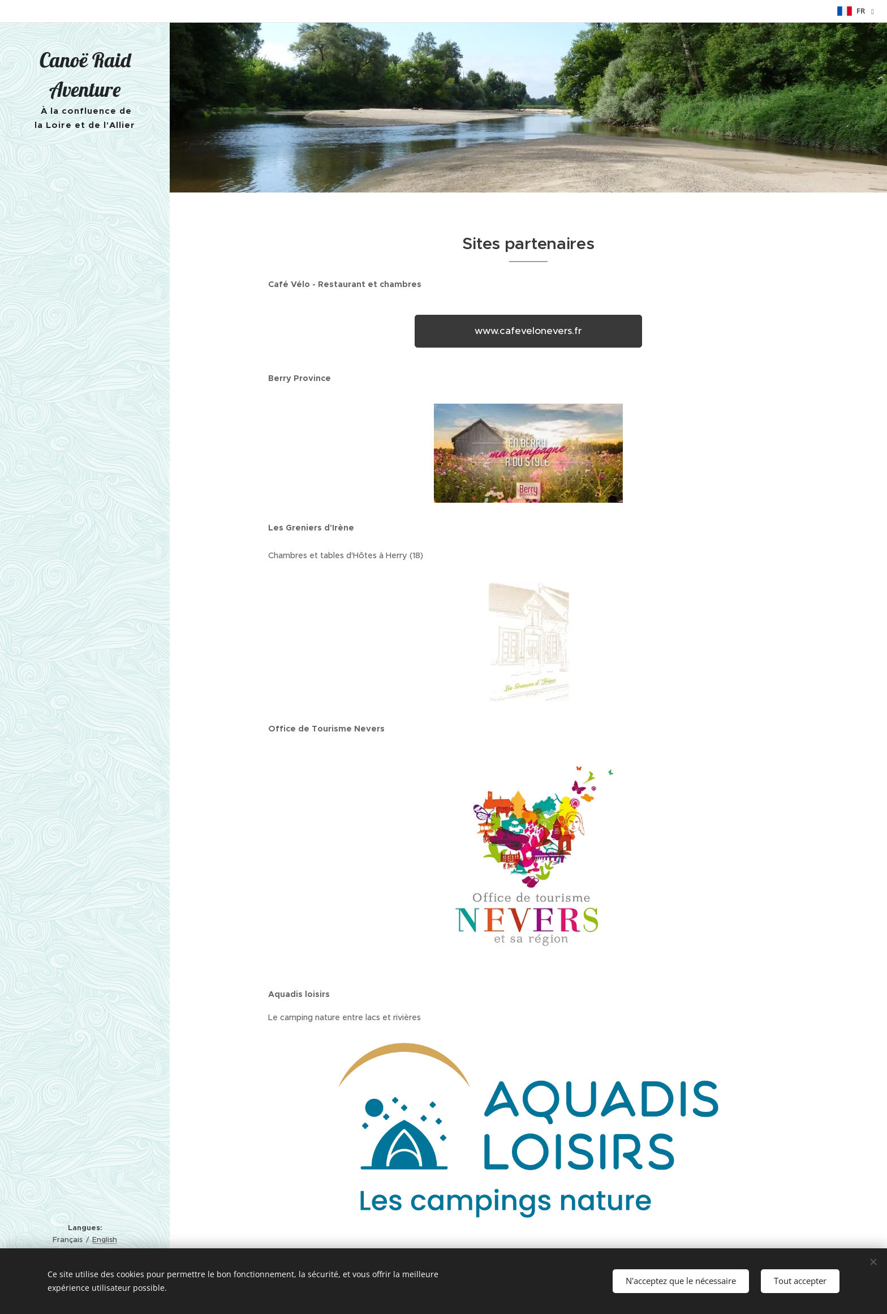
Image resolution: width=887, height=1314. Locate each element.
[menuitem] (84, 545)
